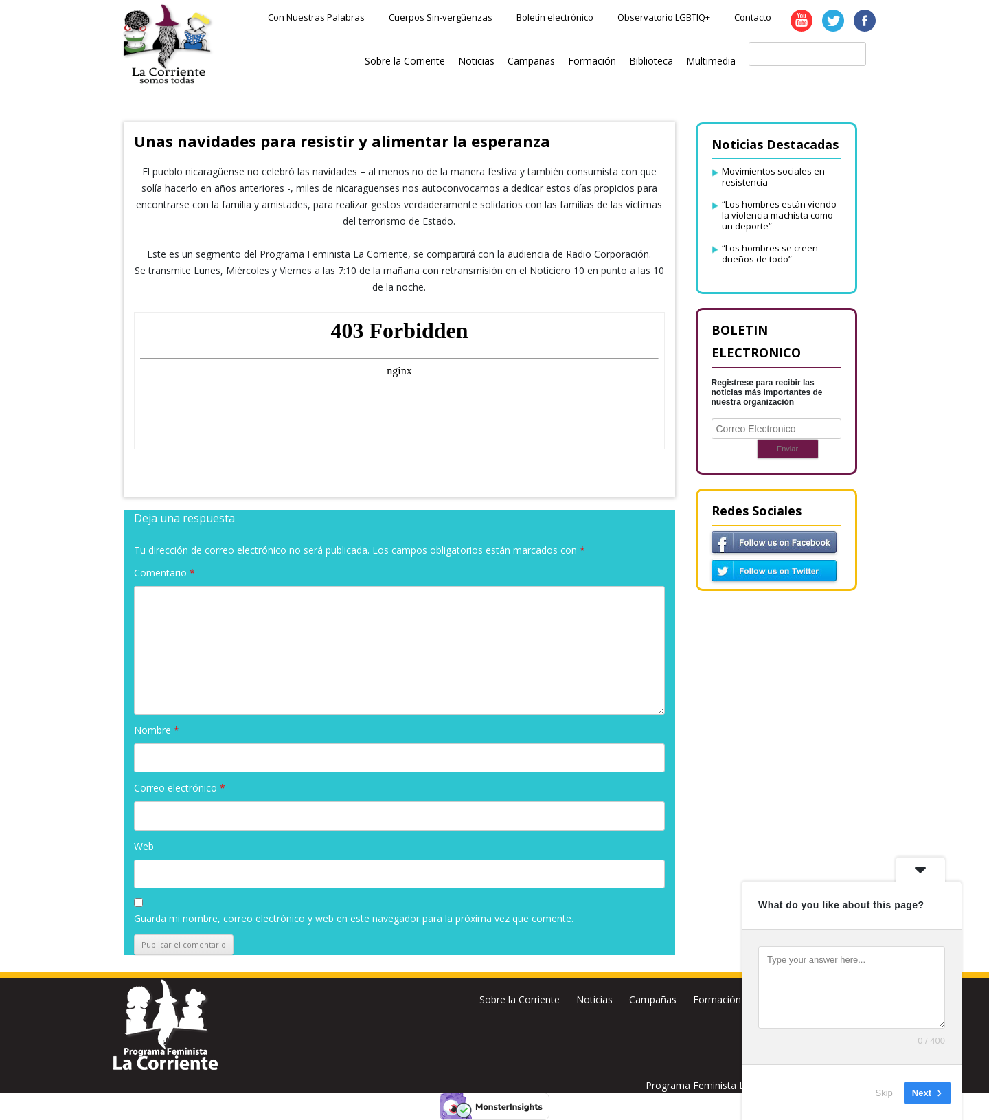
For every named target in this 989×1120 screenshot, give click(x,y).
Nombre (156, 730)
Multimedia (711, 60)
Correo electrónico (179, 787)
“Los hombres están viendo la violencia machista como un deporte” (779, 215)
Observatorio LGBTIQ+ (663, 17)
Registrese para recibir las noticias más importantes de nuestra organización (767, 392)
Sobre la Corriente (405, 60)
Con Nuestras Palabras (316, 17)
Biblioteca (651, 60)
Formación (592, 60)
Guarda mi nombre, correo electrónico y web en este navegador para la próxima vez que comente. (353, 918)
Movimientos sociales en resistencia (773, 177)
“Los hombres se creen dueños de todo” (770, 254)
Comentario (164, 572)
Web (144, 846)
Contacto (752, 17)
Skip (884, 1092)
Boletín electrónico (554, 17)
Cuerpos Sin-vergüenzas (440, 17)
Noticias (476, 60)
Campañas (531, 60)
